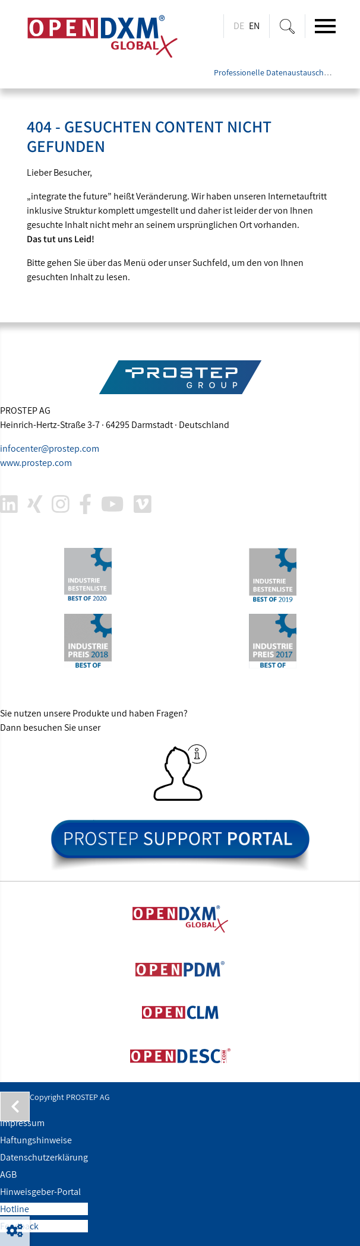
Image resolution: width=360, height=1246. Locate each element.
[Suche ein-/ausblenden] (287, 26)
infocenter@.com (49, 448)
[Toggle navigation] (325, 26)
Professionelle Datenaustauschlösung (281, 72)
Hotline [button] (14, 1209)
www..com (36, 462)
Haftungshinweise (36, 1140)
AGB (8, 1174)
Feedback (19, 1226)
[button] (15, 1231)
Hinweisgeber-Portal (40, 1191)
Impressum (22, 1123)
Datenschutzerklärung (44, 1157)
